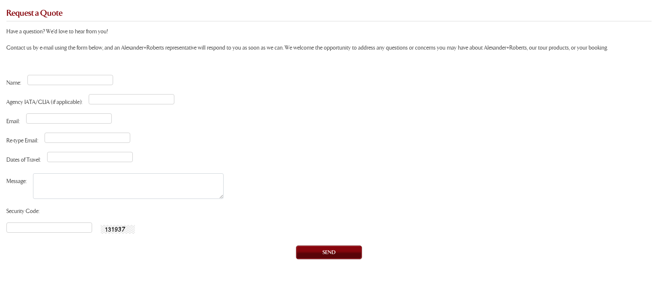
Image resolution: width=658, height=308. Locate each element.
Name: (13, 83)
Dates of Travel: (23, 160)
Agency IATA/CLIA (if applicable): (44, 102)
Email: (13, 121)
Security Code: (22, 211)
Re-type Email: (22, 141)
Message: (16, 181)
